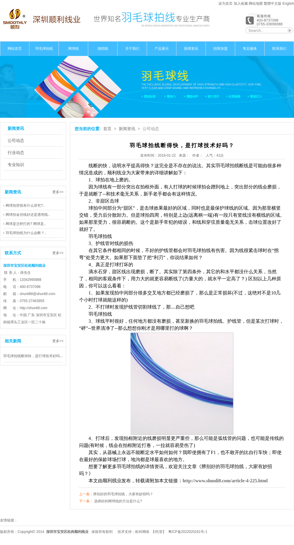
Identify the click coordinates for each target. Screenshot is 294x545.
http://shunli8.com (33, 308)
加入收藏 (241, 3)
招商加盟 (220, 49)
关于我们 (132, 49)
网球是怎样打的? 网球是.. (26, 224)
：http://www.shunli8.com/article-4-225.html (223, 480)
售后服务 (250, 49)
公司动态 (16, 140)
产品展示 (162, 49)
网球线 (73, 49)
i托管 (159, 532)
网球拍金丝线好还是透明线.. (28, 215)
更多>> (58, 192)
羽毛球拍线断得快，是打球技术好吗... (33, 356)
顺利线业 (112, 480)
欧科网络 (142, 532)
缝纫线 (103, 49)
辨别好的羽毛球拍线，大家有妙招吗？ (123, 494)
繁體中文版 (273, 3)
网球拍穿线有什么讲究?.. (25, 205)
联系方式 (13, 253)
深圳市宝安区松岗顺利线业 (67, 532)
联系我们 (279, 49)
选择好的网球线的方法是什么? (118, 501)
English (288, 3)
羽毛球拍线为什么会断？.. (26, 233)
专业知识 (16, 164)
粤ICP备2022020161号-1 (187, 532)
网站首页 (15, 49)
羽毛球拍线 (44, 49)
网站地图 (256, 3)
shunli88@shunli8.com (37, 294)
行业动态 (16, 152)
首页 (107, 128)
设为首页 (225, 3)
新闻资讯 (191, 49)
